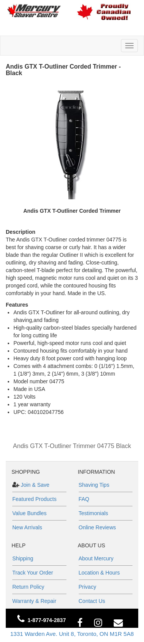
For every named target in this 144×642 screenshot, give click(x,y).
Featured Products (34, 499)
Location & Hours (99, 573)
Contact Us (92, 601)
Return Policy (28, 587)
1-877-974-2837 (47, 620)
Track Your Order (32, 573)
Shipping (22, 558)
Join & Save (34, 485)
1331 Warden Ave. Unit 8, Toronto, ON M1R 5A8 (72, 634)
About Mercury (96, 558)
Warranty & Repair (34, 601)
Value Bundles (29, 513)
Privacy (87, 587)
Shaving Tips (94, 485)
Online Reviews (97, 527)
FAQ (84, 499)
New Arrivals (27, 527)
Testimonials (93, 513)
